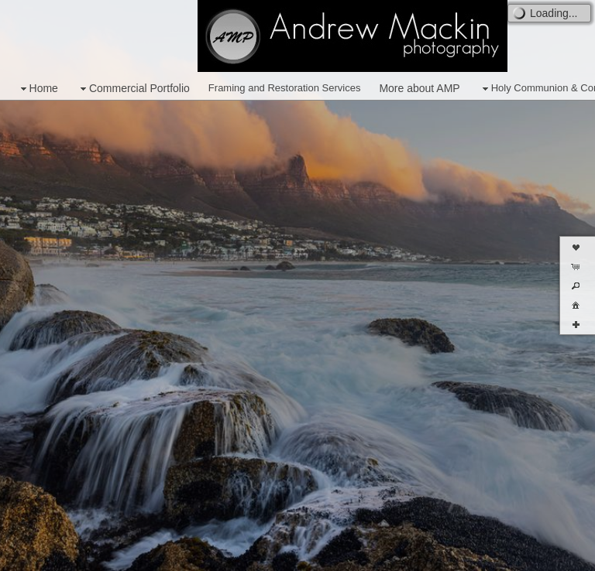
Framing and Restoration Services (284, 88)
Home (37, 88)
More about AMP (419, 88)
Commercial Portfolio (133, 88)
